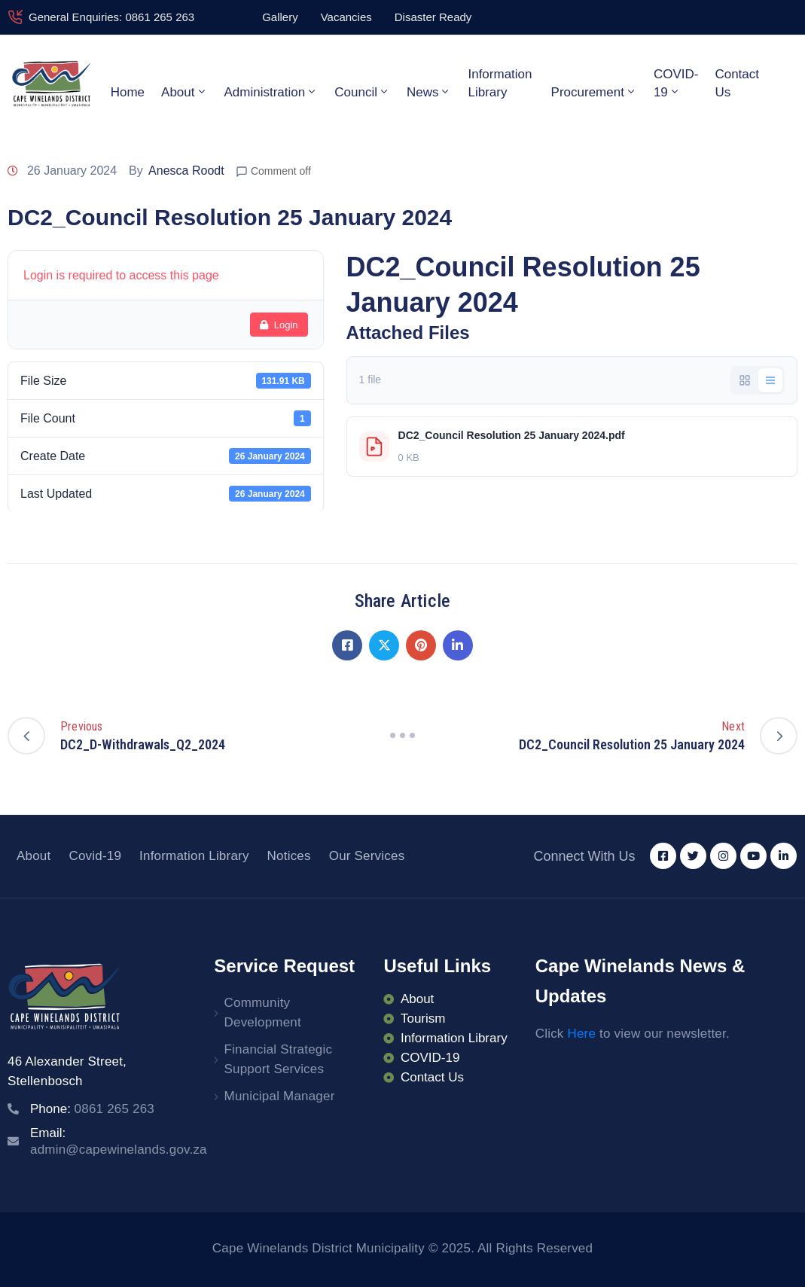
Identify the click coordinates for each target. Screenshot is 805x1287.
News (429, 91)
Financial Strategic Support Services (278, 1059)
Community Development (262, 1012)
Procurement (594, 91)
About (184, 91)
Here (581, 1033)
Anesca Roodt (186, 170)
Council (362, 91)
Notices (289, 856)
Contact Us (737, 83)
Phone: (92, 1109)
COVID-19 (676, 83)
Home (128, 92)
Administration (271, 91)
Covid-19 (95, 856)
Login (279, 325)
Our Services (367, 856)
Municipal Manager (279, 1096)
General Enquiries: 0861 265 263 (111, 17)
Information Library (500, 83)
